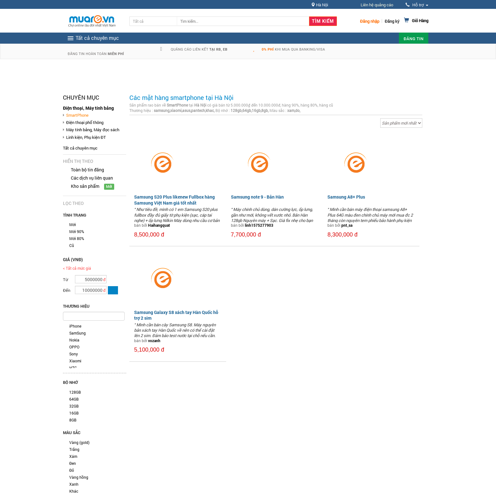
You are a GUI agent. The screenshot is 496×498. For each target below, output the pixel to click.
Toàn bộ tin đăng (87, 170)
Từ (65, 279)
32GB (74, 406)
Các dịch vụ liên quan (92, 178)
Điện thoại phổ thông (84, 122)
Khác (73, 491)
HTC (73, 367)
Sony (73, 353)
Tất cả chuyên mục (80, 148)
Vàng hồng (78, 477)
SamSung (77, 332)
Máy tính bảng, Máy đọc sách (92, 129)
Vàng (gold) (79, 442)
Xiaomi (75, 360)
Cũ (71, 245)
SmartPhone (77, 115)
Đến (66, 290)
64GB (74, 399)
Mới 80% (76, 238)
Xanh (73, 484)
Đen (72, 463)
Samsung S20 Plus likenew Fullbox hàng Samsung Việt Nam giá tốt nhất (174, 200)
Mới (72, 224)
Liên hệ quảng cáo (377, 5)
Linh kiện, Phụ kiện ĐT (86, 137)
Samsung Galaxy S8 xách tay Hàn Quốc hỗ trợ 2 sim (176, 315)
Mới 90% (76, 231)
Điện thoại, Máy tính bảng (88, 108)
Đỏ (71, 470)
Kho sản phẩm (85, 186)
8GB (73, 419)
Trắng (74, 449)
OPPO (74, 346)
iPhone (75, 326)
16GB (74, 412)
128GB (75, 392)
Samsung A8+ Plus (346, 197)
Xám (73, 456)
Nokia (74, 339)
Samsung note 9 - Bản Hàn (257, 197)
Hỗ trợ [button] (417, 5)
